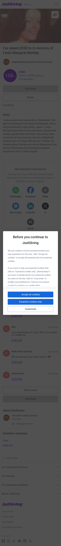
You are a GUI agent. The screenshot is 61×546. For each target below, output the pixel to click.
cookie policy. (35, 285)
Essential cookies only (30, 301)
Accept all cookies (30, 294)
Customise (30, 309)
